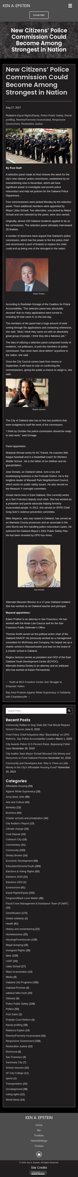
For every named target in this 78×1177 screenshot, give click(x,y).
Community (12, 850)
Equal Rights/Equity (28, 115)
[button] (38, 15)
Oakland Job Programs (19, 982)
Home (39, 1125)
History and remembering (20, 929)
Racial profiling (14, 1025)
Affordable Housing (16, 786)
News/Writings (39, 1140)
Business (11, 812)
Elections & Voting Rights (20, 871)
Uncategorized (14, 1089)
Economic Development (19, 860)
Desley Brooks (14, 855)
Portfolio (39, 1135)
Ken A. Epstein (16, 6)
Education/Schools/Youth (20, 866)
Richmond (11, 1051)
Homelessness (14, 934)
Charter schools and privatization (24, 818)
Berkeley (11, 807)
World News (13, 1099)
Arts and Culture (15, 802)
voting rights (13, 1094)
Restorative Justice (32, 123)
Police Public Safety (17, 1003)
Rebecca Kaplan (15, 1030)
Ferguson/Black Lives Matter (22, 898)
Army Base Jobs (15, 796)
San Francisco (14, 1057)
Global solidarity (15, 918)
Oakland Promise (15, 987)
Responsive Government (20, 1041)
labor (8, 955)
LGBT (9, 961)
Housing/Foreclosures (18, 939)
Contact (39, 1146)
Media (9, 977)
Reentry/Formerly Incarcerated (33, 119)
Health (9, 923)
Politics (10, 1009)
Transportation (14, 1083)
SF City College (14, 1073)
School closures (15, 1067)
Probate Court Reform (18, 1019)
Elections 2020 (14, 882)
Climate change (14, 828)
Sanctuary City (14, 1062)
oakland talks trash (16, 993)
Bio (39, 1130)
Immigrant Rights (15, 950)
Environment (13, 887)
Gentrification (13, 913)
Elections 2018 (14, 876)
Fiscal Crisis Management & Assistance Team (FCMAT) (37, 903)
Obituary (10, 998)
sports (9, 1078)
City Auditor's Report (17, 823)
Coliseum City (14, 839)
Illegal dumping (14, 945)
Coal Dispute (13, 834)
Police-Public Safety (52, 115)
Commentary (13, 844)
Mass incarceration (16, 971)
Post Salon (12, 1014)
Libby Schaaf (13, 966)
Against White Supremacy (20, 791)
